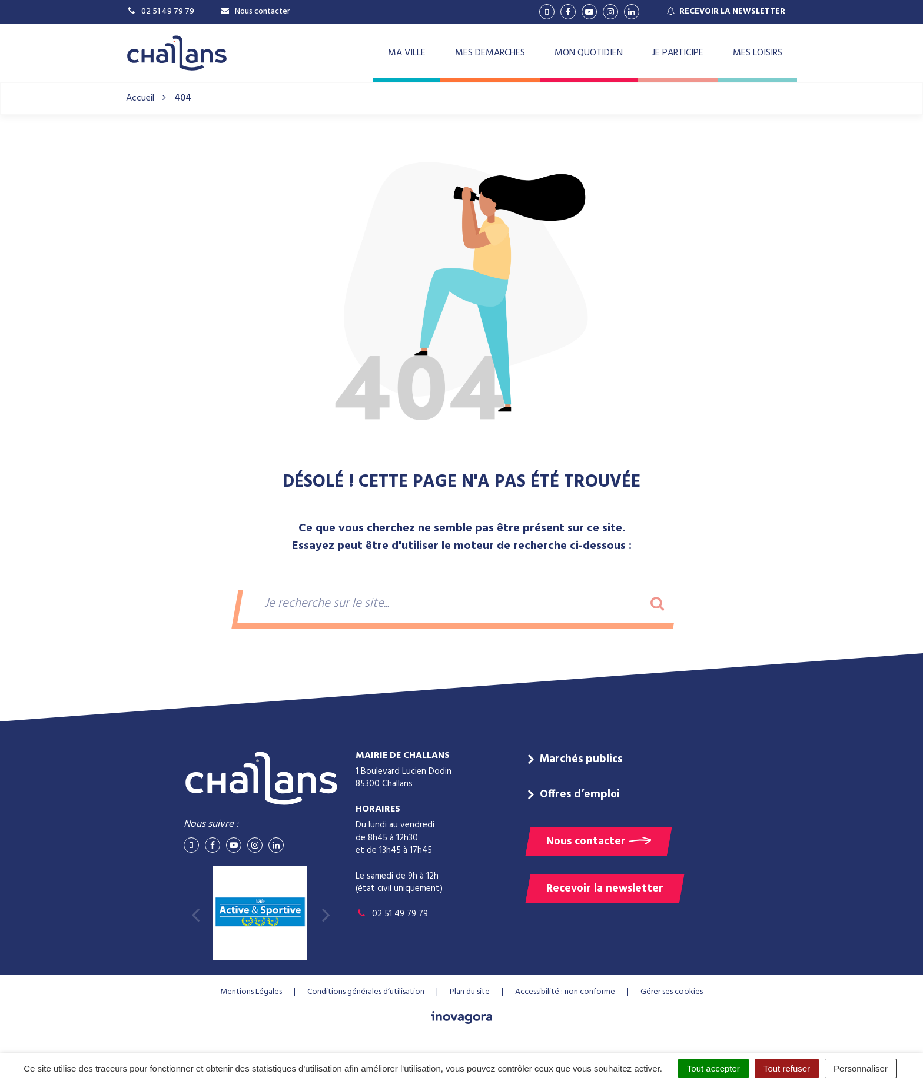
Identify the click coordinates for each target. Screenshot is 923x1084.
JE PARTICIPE (677, 53)
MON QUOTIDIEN (589, 53)
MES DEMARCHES (490, 53)
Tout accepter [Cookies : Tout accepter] (713, 1068)
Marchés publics (581, 759)
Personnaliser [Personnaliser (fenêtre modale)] (861, 1068)
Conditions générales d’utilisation (365, 992)
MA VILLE (407, 53)
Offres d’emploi (580, 794)
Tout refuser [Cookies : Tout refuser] (786, 1068)
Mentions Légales (251, 992)
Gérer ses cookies (671, 992)
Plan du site (470, 992)
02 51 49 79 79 (392, 914)
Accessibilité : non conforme (565, 992)
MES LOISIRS (757, 53)
